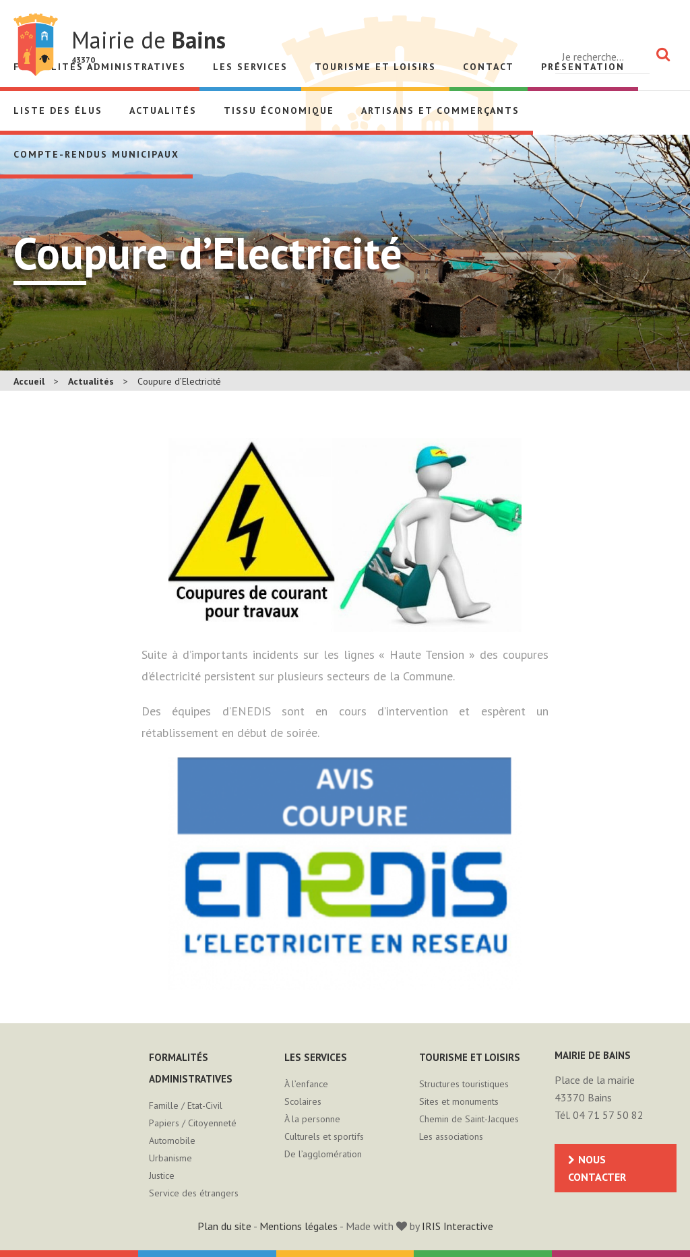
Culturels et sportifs (324, 1136)
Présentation (583, 67)
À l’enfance (306, 1084)
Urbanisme (170, 1158)
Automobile (172, 1140)
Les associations (451, 1136)
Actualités (163, 110)
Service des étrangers (194, 1193)
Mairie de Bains (35, 44)
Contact (488, 67)
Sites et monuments (459, 1101)
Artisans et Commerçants (440, 110)
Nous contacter (597, 1168)
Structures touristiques (464, 1084)
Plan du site (224, 1226)
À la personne (312, 1119)
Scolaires (302, 1101)
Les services (250, 67)
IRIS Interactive (457, 1226)
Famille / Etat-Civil (185, 1105)
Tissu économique (279, 110)
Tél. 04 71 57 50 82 (599, 1115)
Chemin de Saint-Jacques (469, 1119)
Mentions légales (298, 1226)
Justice (162, 1175)
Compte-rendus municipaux (96, 154)
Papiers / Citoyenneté (193, 1123)
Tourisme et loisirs (375, 67)
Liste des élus (57, 110)
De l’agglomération (323, 1154)
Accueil (28, 381)
